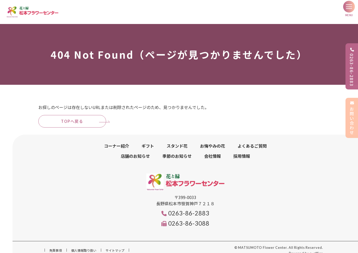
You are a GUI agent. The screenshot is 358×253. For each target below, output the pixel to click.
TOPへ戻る (72, 115)
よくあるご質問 (252, 140)
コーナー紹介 (116, 140)
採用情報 (241, 150)
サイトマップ (115, 244)
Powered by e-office (306, 247)
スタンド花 (177, 140)
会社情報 (212, 150)
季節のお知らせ (177, 150)
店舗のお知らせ (135, 150)
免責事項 (55, 244)
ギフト (148, 140)
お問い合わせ (352, 118)
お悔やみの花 (212, 140)
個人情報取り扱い (83, 244)
